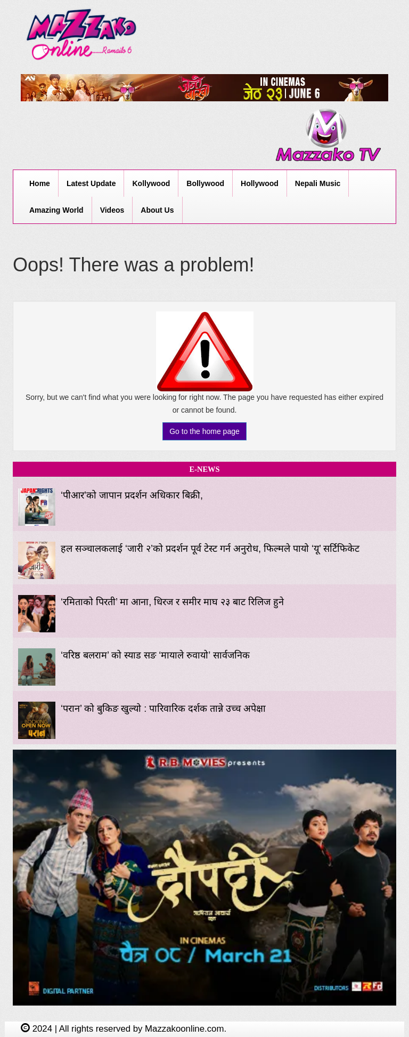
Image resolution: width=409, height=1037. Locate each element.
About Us (157, 210)
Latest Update (91, 183)
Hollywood (260, 183)
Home (39, 183)
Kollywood (151, 183)
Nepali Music (318, 183)
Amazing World (56, 210)
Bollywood (205, 183)
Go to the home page (204, 431)
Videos (112, 210)
